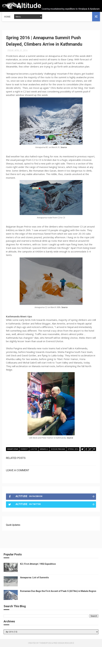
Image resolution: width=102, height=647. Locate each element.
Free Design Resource (63, 643)
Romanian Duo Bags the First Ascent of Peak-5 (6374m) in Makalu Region (58, 591)
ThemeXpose (45, 643)
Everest (24, 449)
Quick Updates (13, 525)
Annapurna (12, 449)
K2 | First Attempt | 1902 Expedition (38, 564)
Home (7, 16)
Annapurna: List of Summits (34, 577)
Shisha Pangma (58, 449)
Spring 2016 (73, 449)
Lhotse (33, 449)
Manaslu (44, 449)
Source (64, 147)
